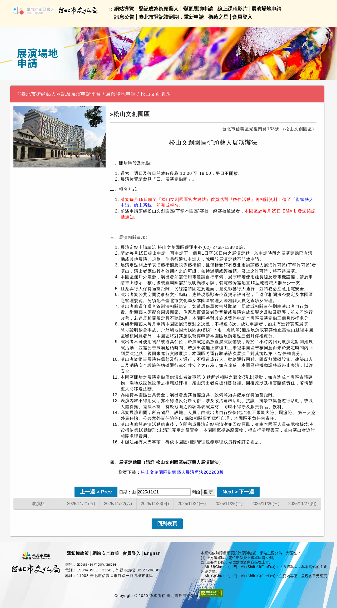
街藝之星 (218, 17)
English (152, 553)
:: (111, 9)
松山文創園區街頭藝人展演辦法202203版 (182, 472)
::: (19, 93)
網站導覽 (124, 9)
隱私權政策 (78, 553)
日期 (123, 492)
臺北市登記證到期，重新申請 (171, 17)
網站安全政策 (105, 553)
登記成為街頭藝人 (158, 9)
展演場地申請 (266, 9)
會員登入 (242, 17)
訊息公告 (124, 17)
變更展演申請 (198, 9)
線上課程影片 (232, 9)
